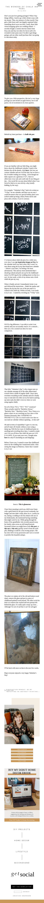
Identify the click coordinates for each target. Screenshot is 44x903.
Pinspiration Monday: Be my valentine (18, 690)
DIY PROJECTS (22, 829)
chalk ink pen (29, 134)
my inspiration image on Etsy (25, 262)
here (27, 170)
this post (34, 526)
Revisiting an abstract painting (22, 691)
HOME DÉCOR (22, 840)
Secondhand (22, 863)
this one (7, 528)
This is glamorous (25, 504)
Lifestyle (22, 851)
